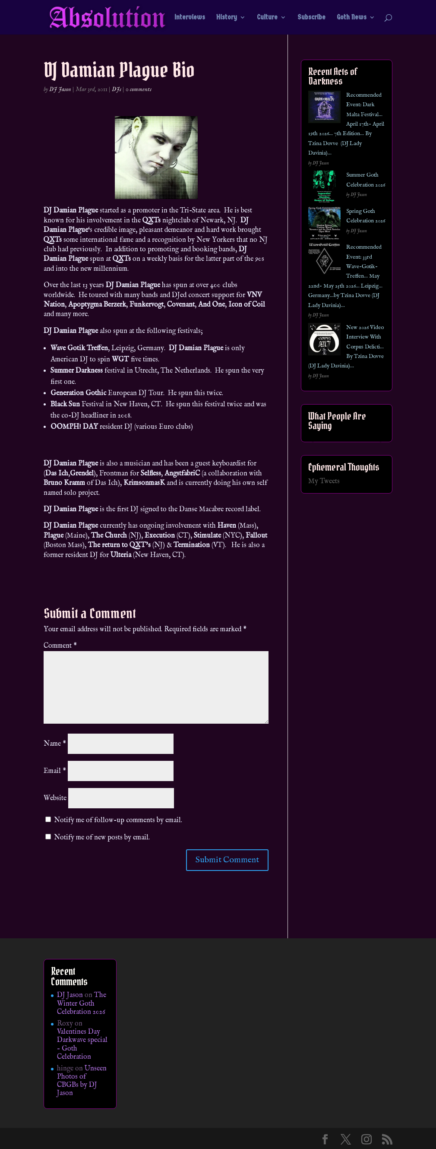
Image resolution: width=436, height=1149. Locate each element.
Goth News (351, 17)
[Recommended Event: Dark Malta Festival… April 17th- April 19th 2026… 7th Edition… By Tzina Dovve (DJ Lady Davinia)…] (324, 109)
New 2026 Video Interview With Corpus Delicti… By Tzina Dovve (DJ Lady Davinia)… (346, 347)
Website (55, 798)
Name (55, 744)
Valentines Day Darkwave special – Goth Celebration (82, 1044)
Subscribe (311, 17)
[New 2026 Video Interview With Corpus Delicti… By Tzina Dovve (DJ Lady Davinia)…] (324, 341)
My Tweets (324, 481)
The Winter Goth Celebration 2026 (81, 1003)
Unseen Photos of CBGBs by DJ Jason (82, 1081)
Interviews (189, 17)
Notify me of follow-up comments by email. (118, 820)
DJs (116, 89)
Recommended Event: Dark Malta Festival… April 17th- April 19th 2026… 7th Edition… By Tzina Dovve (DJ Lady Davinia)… (346, 124)
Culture (267, 17)
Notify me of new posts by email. (102, 837)
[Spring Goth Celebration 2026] (324, 225)
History (226, 17)
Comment (60, 646)
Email (55, 771)
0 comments (139, 89)
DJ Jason (60, 89)
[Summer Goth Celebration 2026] (324, 188)
